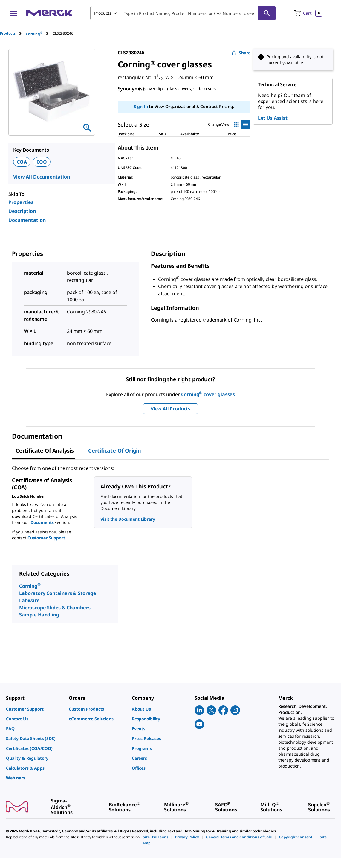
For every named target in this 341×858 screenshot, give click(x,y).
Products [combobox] (102, 13)
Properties (20, 202)
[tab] (13, 33)
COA (22, 162)
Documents (42, 522)
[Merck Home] (49, 13)
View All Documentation (41, 177)
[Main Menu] (13, 13)
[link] (34, 709)
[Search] (267, 13)
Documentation (27, 220)
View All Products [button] (170, 408)
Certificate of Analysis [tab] (45, 450)
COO (41, 162)
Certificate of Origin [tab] (114, 450)
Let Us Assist (273, 118)
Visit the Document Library (127, 519)
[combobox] (183, 13)
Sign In (141, 106)
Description (22, 211)
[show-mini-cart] (308, 13)
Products (8, 33)
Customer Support (46, 538)
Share (241, 53)
